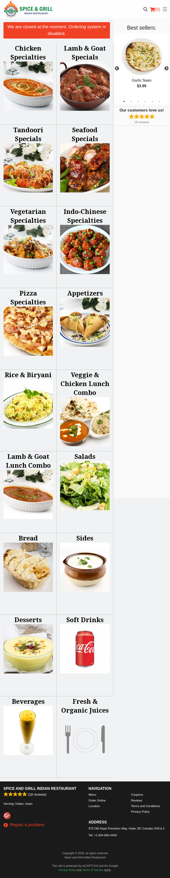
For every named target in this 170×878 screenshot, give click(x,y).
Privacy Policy (140, 811)
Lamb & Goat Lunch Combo (28, 461)
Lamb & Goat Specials (85, 52)
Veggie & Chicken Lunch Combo (85, 383)
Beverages (28, 701)
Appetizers (85, 293)
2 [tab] (131, 101)
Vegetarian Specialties (28, 216)
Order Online (97, 800)
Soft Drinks (85, 619)
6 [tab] (159, 101)
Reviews (136, 800)
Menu (92, 794)
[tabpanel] (142, 66)
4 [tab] (145, 101)
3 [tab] (138, 101)
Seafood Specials (85, 134)
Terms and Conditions (145, 806)
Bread (28, 538)
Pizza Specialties (28, 297)
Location (94, 806)
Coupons (137, 794)
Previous (117, 68)
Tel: (103, 835)
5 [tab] (152, 101)
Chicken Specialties (28, 52)
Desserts (28, 619)
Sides (84, 538)
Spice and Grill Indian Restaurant (40, 789)
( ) (155, 9)
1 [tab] (124, 101)
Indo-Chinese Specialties (85, 216)
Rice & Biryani (28, 374)
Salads (85, 456)
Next (166, 68)
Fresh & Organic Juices (85, 705)
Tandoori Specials (28, 134)
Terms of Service (92, 870)
